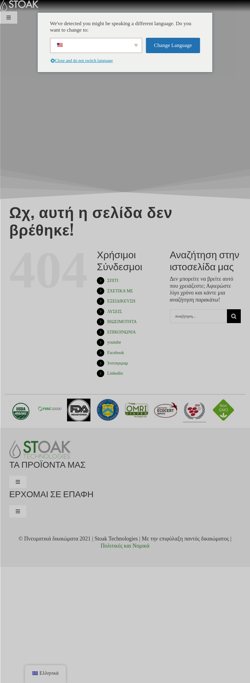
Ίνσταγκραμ (117, 363)
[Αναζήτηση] (234, 316)
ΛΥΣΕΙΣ (114, 311)
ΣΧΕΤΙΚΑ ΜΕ (120, 291)
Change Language (173, 45)
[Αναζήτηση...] (198, 316)
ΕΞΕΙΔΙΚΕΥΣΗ (121, 301)
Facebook (115, 352)
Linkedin (115, 373)
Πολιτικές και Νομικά (125, 546)
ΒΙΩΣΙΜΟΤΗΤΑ (122, 321)
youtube (114, 342)
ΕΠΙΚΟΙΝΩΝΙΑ (121, 332)
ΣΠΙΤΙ (112, 280)
